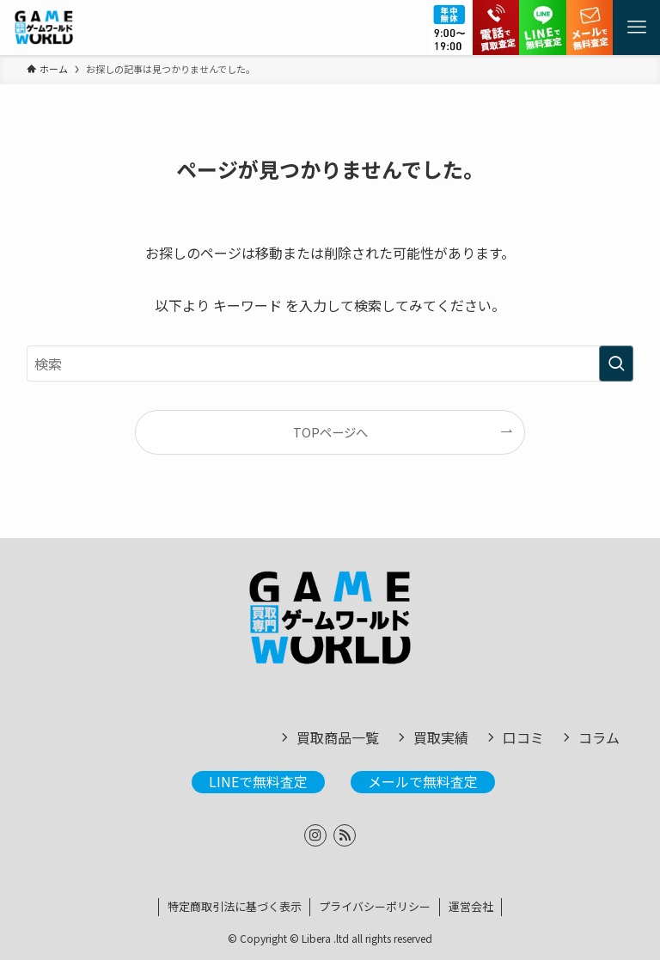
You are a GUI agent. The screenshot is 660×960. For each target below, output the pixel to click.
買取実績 (440, 737)
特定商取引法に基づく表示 (235, 906)
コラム (599, 737)
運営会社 (471, 906)
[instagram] (315, 835)
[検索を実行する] (616, 363)
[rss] (344, 835)
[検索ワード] (330, 363)
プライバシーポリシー (375, 906)
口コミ (523, 737)
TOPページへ (330, 432)
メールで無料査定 (423, 781)
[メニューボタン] (636, 27)
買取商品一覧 (337, 737)
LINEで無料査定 (258, 781)
